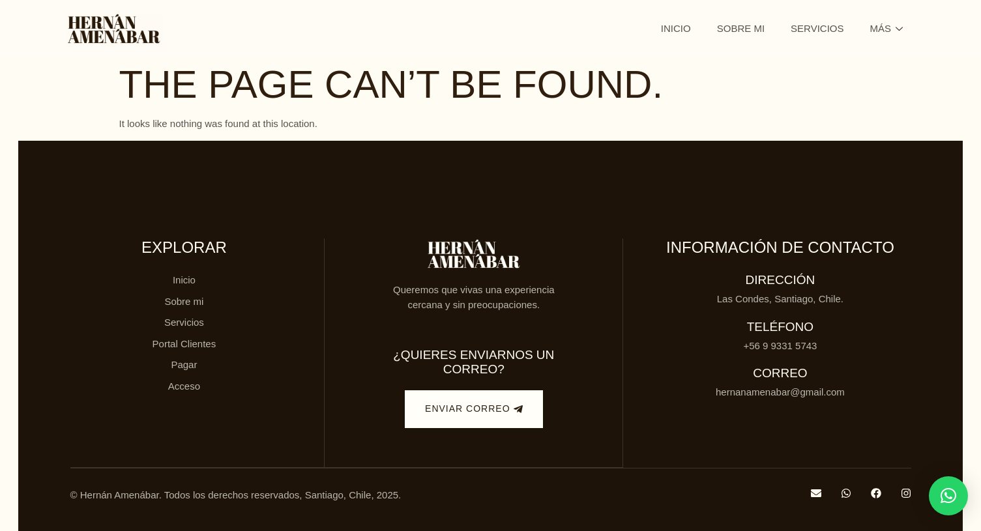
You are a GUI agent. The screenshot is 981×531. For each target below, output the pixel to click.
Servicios (817, 28)
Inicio (676, 28)
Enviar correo (473, 408)
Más (886, 28)
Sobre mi (741, 28)
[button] (948, 495)
